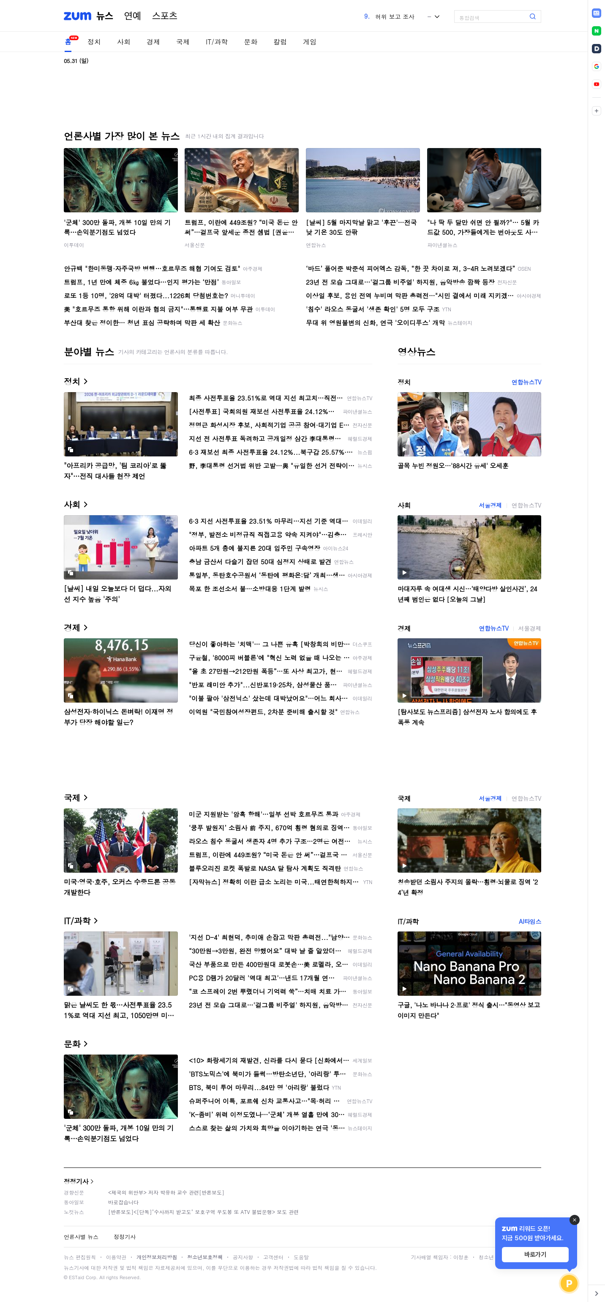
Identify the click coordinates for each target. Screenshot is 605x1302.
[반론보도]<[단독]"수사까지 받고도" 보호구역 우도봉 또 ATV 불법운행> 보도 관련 (203, 1211)
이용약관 (116, 1257)
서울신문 (195, 244)
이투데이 (74, 244)
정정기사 (76, 1181)
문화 (250, 42)
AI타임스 (530, 921)
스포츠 (164, 16)
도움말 (301, 1257)
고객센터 (273, 1257)
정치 (94, 42)
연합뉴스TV (526, 382)
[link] (596, 13)
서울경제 (490, 505)
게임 (309, 42)
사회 (124, 42)
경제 (153, 42)
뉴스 (104, 16)
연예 (132, 16)
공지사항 (243, 1257)
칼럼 (280, 42)
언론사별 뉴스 (81, 1237)
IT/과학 (217, 42)
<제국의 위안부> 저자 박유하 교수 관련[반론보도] (166, 1192)
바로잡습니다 (123, 1202)
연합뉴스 (316, 244)
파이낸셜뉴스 (442, 244)
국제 (183, 42)
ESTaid (76, 1277)
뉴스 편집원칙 (80, 1257)
